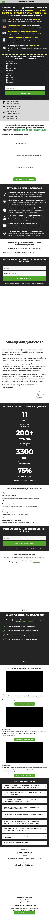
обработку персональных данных (35, 283)
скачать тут (36, 235)
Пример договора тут (31, 212)
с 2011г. (27, 902)
